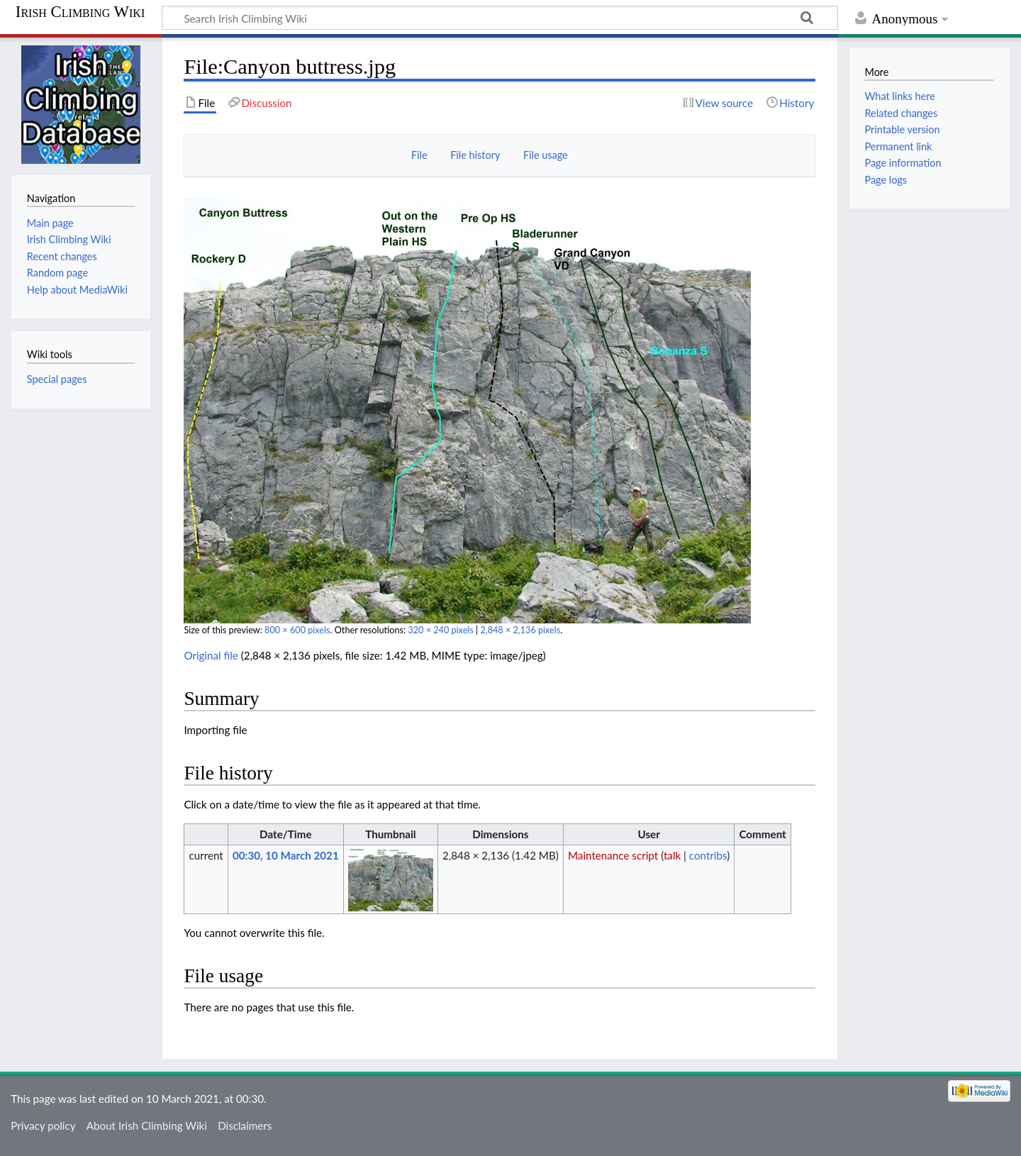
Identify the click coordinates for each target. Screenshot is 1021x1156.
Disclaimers (245, 1125)
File (419, 155)
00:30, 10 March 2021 (286, 855)
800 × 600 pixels (297, 630)
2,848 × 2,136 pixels (520, 630)
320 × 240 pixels (440, 630)
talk (672, 855)
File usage (545, 155)
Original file (211, 655)
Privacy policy (43, 1125)
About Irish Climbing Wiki (147, 1125)
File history (475, 155)
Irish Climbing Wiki (80, 12)
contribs (708, 855)
